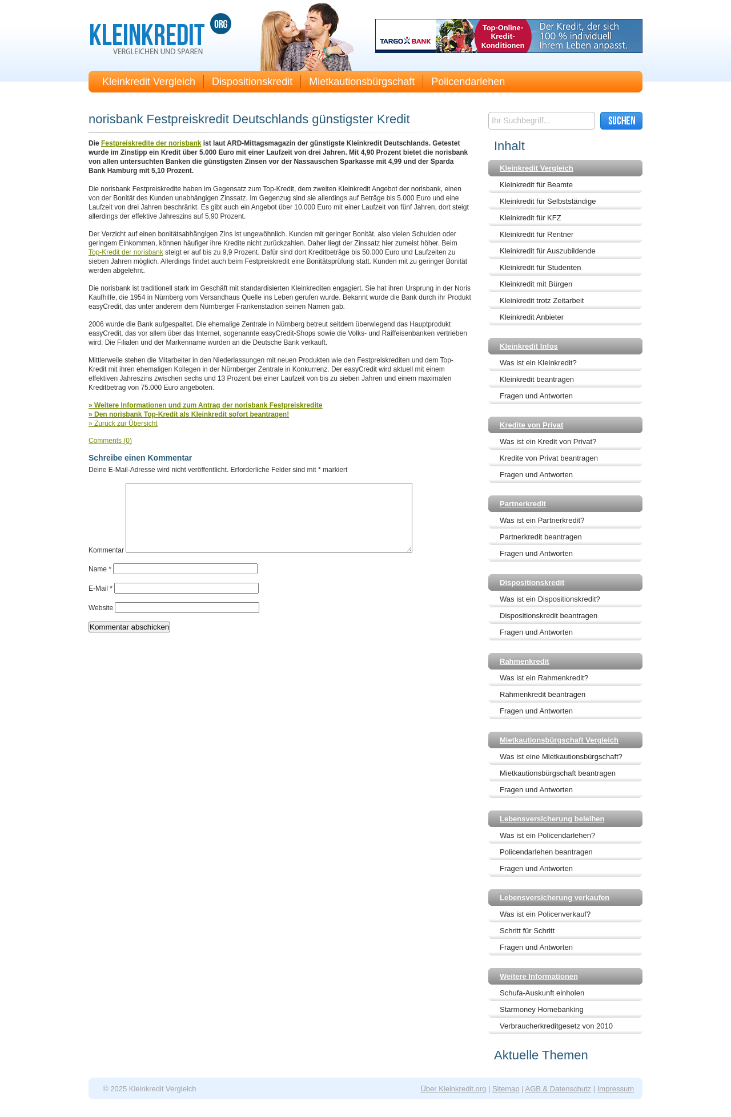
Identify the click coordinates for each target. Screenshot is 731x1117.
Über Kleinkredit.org (453, 1088)
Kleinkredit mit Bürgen (536, 284)
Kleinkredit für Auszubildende (548, 251)
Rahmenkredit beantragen (542, 694)
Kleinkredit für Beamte (536, 184)
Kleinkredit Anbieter (532, 317)
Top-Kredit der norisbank (126, 252)
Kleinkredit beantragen (537, 379)
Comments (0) (110, 441)
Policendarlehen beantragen (546, 852)
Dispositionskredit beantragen (548, 615)
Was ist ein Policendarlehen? (547, 835)
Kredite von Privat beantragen (549, 458)
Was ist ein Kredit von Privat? (548, 441)
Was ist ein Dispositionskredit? (550, 599)
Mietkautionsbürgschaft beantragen (558, 773)
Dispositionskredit (252, 81)
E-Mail (101, 602)
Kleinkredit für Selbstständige (548, 201)
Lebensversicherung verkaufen (554, 897)
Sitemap (506, 1088)
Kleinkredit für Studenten (540, 267)
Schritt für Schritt (527, 930)
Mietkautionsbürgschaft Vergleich (559, 740)
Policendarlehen (468, 81)
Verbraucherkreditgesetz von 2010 (556, 1026)
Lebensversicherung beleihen (552, 818)
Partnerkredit (523, 503)
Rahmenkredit (524, 661)
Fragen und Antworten (536, 396)
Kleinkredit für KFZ (530, 217)
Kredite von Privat (531, 425)
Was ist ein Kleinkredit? (538, 362)
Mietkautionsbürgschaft (362, 81)
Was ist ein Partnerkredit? (542, 520)
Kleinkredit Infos (529, 346)
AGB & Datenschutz (558, 1088)
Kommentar (106, 564)
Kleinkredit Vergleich (148, 81)
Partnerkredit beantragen (541, 537)
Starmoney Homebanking (542, 1009)
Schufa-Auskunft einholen (542, 993)
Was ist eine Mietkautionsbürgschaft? (561, 756)
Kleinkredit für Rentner (536, 234)
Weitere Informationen (539, 976)
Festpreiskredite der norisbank (151, 143)
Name (100, 583)
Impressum (615, 1088)
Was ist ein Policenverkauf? (545, 914)
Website (101, 622)
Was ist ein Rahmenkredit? (544, 678)
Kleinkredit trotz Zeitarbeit (542, 300)
